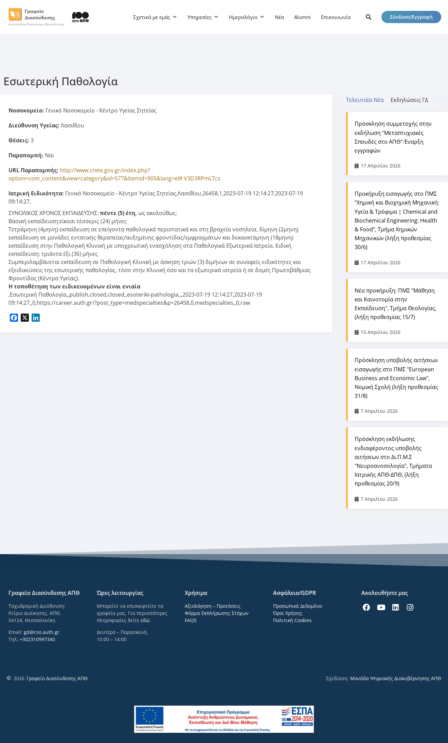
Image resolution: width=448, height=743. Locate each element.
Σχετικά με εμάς (151, 17)
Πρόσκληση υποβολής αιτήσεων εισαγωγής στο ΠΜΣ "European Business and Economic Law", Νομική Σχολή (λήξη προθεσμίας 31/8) (396, 378)
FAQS (191, 620)
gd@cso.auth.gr (41, 632)
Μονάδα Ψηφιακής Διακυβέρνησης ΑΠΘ (395, 678)
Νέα (279, 17)
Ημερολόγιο (243, 17)
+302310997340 (37, 639)
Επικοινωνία (336, 17)
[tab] (368, 99)
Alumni (302, 17)
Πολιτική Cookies (292, 620)
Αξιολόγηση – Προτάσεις (212, 606)
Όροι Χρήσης (287, 613)
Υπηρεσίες (199, 17)
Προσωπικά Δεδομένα (297, 606)
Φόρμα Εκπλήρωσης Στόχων (217, 613)
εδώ (145, 620)
